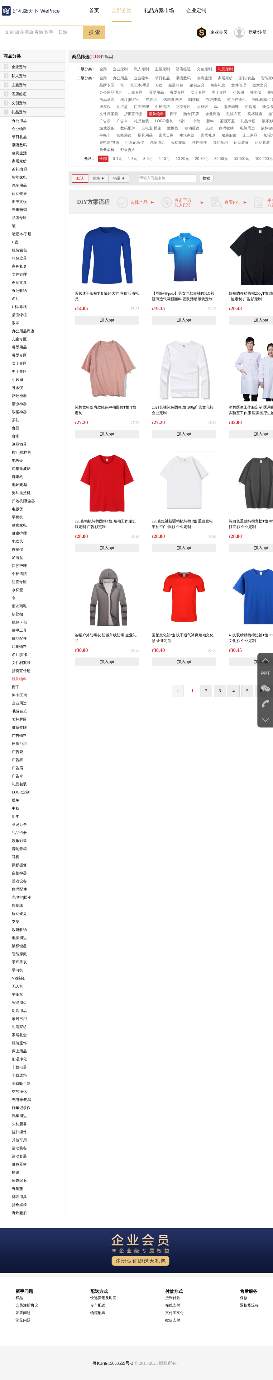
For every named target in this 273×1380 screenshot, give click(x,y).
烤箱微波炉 (21, 468)
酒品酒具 (19, 444)
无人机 (17, 986)
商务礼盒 (19, 266)
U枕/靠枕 (19, 307)
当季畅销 (19, 210)
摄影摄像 (19, 865)
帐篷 (15, 1172)
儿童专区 (19, 339)
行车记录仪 (21, 1108)
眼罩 (15, 323)
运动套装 (19, 1156)
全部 (103, 69)
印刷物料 (19, 646)
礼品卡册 (19, 832)
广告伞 (17, 776)
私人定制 (19, 76)
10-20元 (182, 159)
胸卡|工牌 (19, 695)
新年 (15, 816)
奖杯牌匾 (19, 719)
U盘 (15, 242)
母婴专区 (19, 355)
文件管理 (19, 274)
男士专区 (19, 371)
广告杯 (17, 760)
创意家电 (19, 525)
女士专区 (19, 363)
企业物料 (19, 129)
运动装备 (19, 1148)
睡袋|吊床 (19, 1180)
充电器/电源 (21, 1099)
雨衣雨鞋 (19, 606)
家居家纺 (19, 161)
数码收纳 (19, 930)
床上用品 (19, 1051)
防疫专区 (19, 582)
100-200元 (264, 159)
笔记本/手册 (21, 234)
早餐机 (17, 517)
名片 (15, 299)
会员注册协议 (27, 1305)
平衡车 (17, 994)
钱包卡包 (19, 622)
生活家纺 (19, 1027)
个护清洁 (19, 574)
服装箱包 (19, 250)
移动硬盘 (19, 913)
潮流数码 (19, 145)
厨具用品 (19, 1010)
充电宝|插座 (21, 897)
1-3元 (132, 159)
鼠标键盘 (19, 946)
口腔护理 (19, 566)
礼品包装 (19, 784)
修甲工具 (19, 630)
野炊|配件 (19, 1213)
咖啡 (15, 436)
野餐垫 (17, 1188)
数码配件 (19, 889)
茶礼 (15, 420)
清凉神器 (19, 404)
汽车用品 (19, 185)
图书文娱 (19, 201)
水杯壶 (17, 590)
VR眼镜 (18, 978)
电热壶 (17, 460)
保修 (243, 1298)
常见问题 (23, 1320)
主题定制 (19, 85)
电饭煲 (17, 509)
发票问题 (23, 1313)
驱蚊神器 (19, 396)
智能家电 (19, 177)
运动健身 (19, 193)
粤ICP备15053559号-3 (112, 1363)
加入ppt (107, 320)
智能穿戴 (19, 954)
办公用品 (19, 121)
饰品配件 (19, 638)
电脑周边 (19, 938)
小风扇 (17, 379)
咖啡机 (17, 477)
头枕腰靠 (19, 1124)
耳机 (15, 857)
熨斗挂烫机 (21, 493)
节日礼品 (19, 137)
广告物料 (19, 735)
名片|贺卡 (19, 655)
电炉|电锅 (19, 485)
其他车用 (19, 1140)
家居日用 (19, 1019)
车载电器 (19, 1067)
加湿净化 (19, 1059)
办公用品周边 (23, 331)
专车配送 (97, 1305)
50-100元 (241, 159)
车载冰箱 (19, 1075)
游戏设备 (19, 881)
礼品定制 (19, 112)
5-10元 (164, 159)
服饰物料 (19, 679)
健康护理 (19, 533)
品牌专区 (19, 218)
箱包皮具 (19, 258)
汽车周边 (19, 1116)
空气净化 (19, 1091)
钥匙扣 (17, 614)
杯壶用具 (19, 1197)
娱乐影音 (19, 841)
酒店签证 (19, 94)
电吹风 (17, 541)
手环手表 (19, 962)
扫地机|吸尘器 (23, 501)
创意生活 (19, 153)
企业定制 (19, 67)
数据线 (17, 905)
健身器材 (19, 1164)
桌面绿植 (19, 315)
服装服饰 (19, 1043)
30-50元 (221, 159)
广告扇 (17, 768)
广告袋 (17, 752)
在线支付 (172, 1305)
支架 (15, 921)
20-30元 (201, 159)
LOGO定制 (21, 792)
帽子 (15, 687)
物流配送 (97, 1313)
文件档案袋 (21, 663)
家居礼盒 (19, 1035)
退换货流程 (249, 1305)
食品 (15, 428)
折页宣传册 (21, 671)
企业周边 (19, 703)
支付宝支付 (174, 1313)
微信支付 (172, 1320)
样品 (19, 1298)
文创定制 (19, 103)
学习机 (17, 970)
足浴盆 (17, 557)
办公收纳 (19, 290)
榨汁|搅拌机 (21, 452)
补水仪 (17, 388)
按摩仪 (17, 549)
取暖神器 (19, 412)
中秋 (15, 808)
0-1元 (117, 159)
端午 (15, 800)
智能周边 (19, 1002)
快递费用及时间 (103, 1298)
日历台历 (19, 743)
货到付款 (172, 1298)
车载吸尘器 (21, 1083)
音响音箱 (19, 849)
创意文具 (19, 282)
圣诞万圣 (19, 824)
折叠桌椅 (19, 1205)
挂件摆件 (19, 1132)
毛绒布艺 (19, 711)
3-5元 (147, 159)
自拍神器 (19, 873)
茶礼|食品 (19, 169)
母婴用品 (19, 347)
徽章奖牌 (19, 727)
